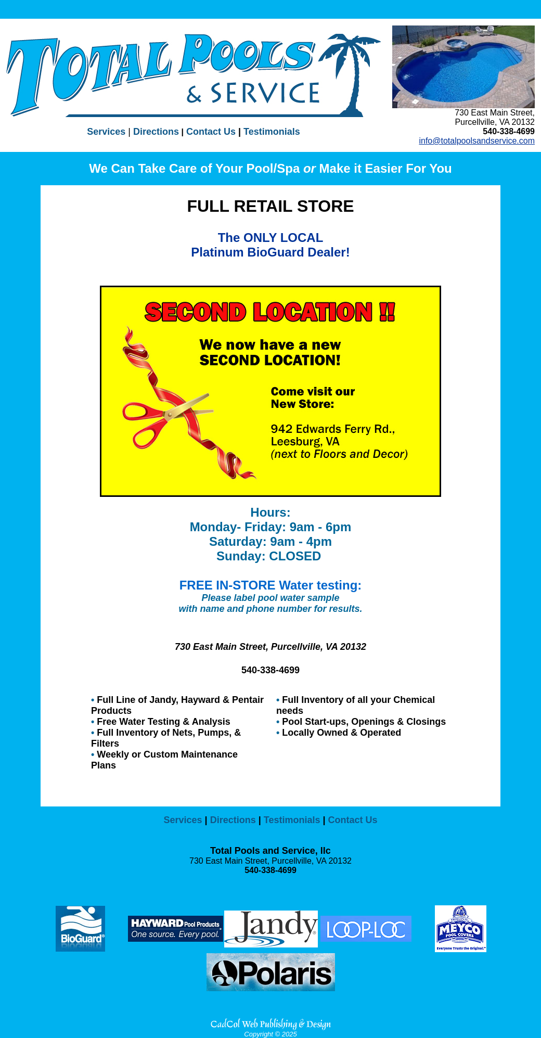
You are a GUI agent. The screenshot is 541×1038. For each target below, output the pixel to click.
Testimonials (271, 131)
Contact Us (210, 131)
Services (106, 131)
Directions (156, 131)
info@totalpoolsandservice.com (477, 140)
